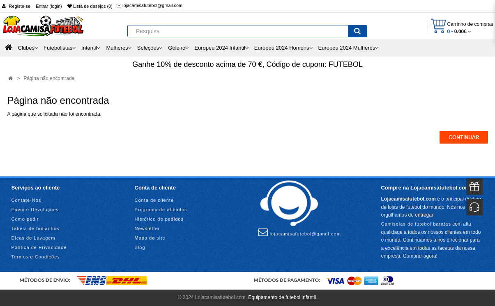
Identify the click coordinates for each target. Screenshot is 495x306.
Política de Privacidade (39, 247)
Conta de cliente (154, 200)
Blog (140, 247)
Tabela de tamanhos (36, 228)
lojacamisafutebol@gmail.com (149, 5)
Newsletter (147, 228)
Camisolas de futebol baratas (416, 224)
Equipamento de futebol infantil (282, 297)
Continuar (464, 137)
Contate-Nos (26, 200)
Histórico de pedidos (159, 219)
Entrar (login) (49, 6)
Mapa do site (150, 237)
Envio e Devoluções (35, 209)
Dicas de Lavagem (33, 237)
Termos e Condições (36, 256)
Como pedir (25, 219)
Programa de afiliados (161, 209)
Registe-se (20, 6)
